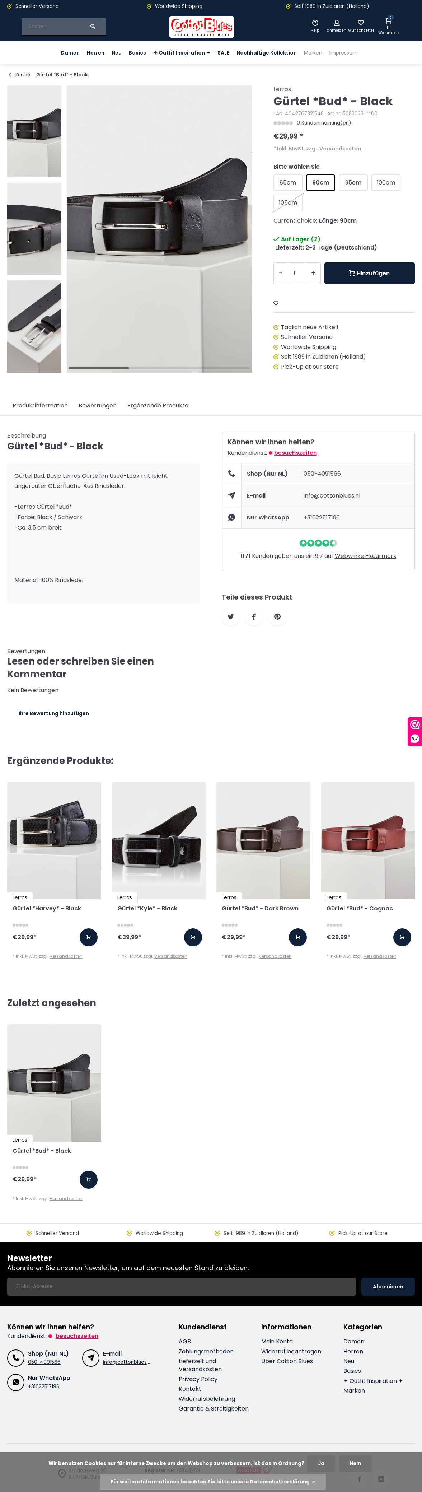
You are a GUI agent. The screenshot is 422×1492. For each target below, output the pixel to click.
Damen (58, 52)
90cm (320, 182)
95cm (353, 182)
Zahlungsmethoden (206, 1352)
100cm (386, 182)
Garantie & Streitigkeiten (214, 1409)
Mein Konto (277, 1342)
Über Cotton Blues (287, 1361)
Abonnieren (388, 1286)
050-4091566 (322, 474)
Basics (130, 52)
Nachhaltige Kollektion (270, 52)
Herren (85, 52)
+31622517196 (322, 517)
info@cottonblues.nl (332, 495)
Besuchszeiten (295, 453)
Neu (108, 52)
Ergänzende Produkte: (158, 405)
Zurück (20, 74)
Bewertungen (98, 405)
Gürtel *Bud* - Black (62, 74)
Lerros (282, 89)
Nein (355, 1463)
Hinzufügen (369, 273)
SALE (223, 52)
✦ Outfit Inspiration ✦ (178, 52)
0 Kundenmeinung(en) (324, 123)
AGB (185, 1342)
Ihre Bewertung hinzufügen (54, 713)
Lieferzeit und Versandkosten (200, 1365)
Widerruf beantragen (291, 1352)
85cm (288, 182)
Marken (321, 52)
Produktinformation (40, 405)
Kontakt (190, 1389)
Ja (321, 1463)
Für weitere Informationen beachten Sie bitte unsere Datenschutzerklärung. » (213, 1481)
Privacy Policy (198, 1379)
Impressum (355, 52)
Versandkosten (340, 148)
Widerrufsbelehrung (207, 1399)
